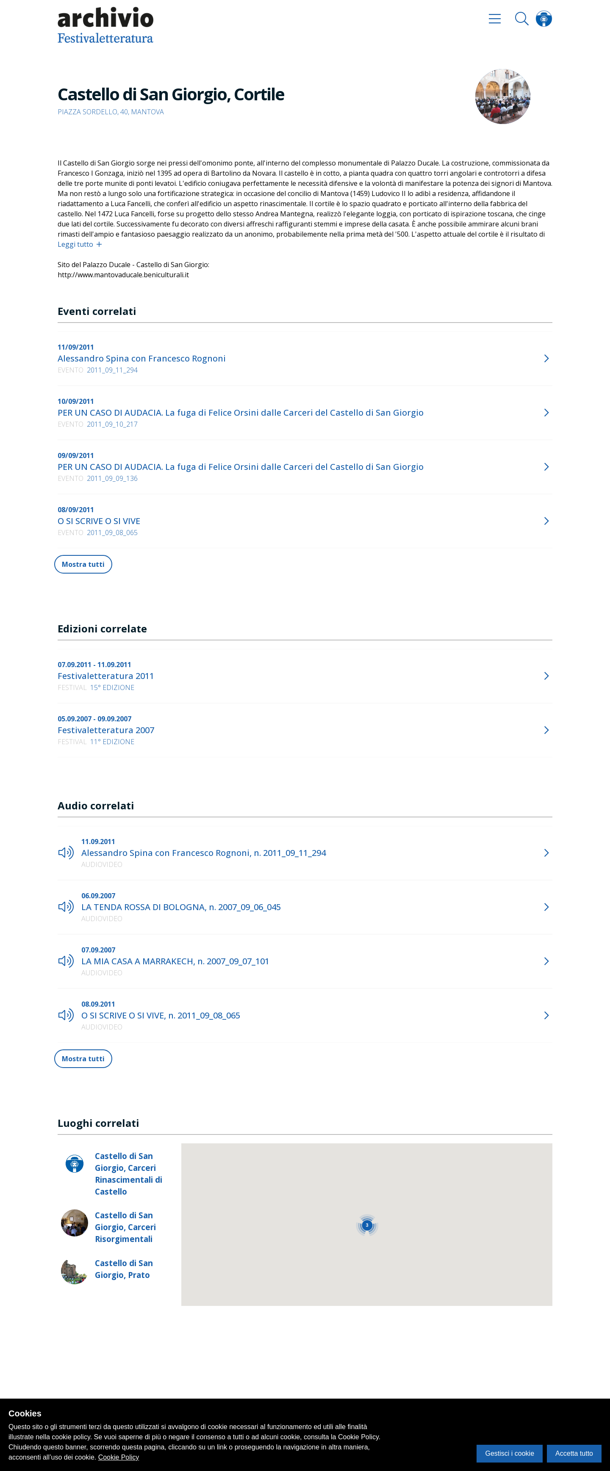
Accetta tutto (574, 1453)
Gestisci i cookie (509, 1453)
